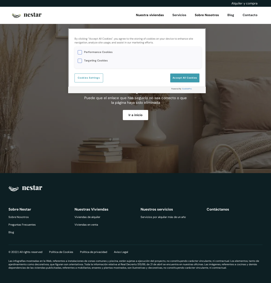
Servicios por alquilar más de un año (163, 217)
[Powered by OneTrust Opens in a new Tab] (187, 90)
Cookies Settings (89, 77)
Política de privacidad (93, 252)
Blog (11, 232)
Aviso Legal (121, 252)
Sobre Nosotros (18, 217)
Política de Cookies (61, 252)
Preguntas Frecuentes (22, 224)
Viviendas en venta (86, 224)
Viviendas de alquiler (87, 217)
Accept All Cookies (185, 77)
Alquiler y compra (244, 3)
